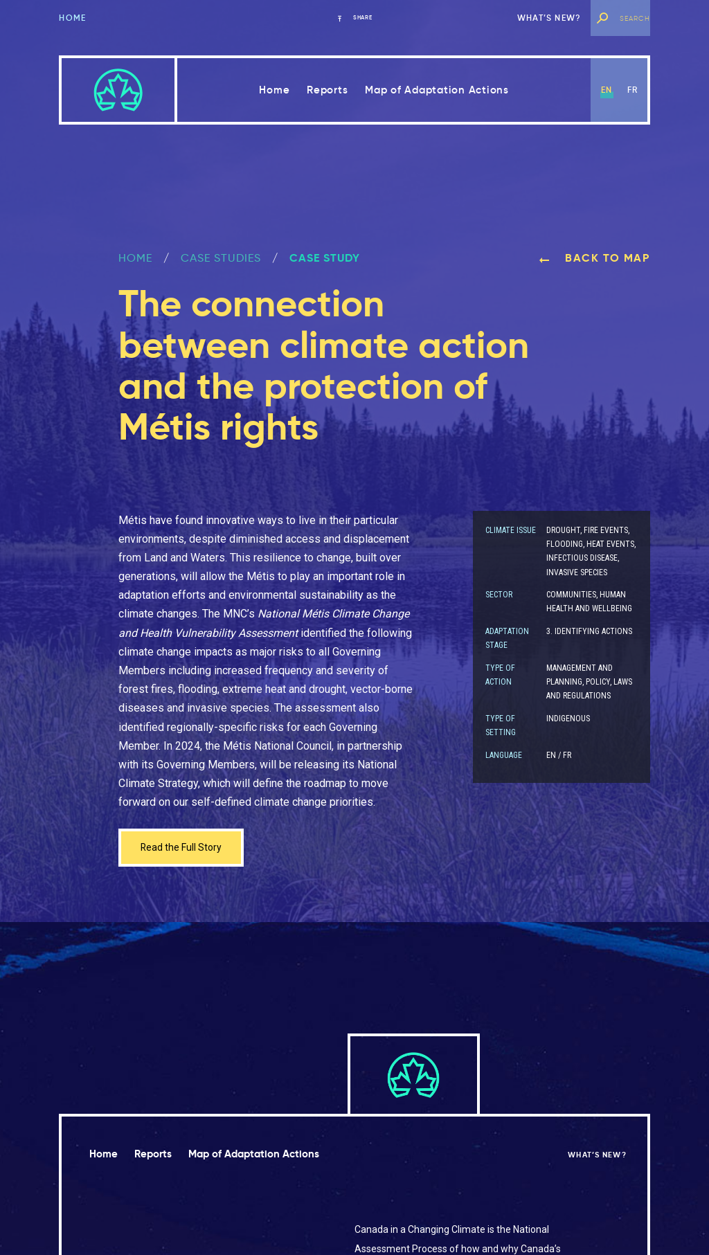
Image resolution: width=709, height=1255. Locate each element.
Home (72, 17)
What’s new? (549, 17)
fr (632, 89)
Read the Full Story (186, 849)
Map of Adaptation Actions (437, 89)
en (606, 89)
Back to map (594, 258)
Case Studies (221, 257)
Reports (327, 89)
